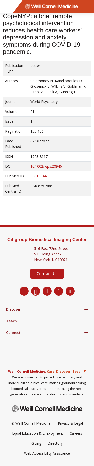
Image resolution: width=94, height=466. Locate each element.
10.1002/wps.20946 (46, 166)
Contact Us (47, 273)
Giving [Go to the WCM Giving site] (36, 443)
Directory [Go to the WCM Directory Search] (55, 443)
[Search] (87, 6)
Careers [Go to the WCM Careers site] (76, 433)
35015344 (38, 176)
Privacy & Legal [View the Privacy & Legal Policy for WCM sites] (70, 423)
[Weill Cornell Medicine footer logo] (47, 408)
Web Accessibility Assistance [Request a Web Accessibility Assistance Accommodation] (47, 453)
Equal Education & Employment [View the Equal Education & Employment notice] (37, 433)
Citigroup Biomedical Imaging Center (47, 239)
